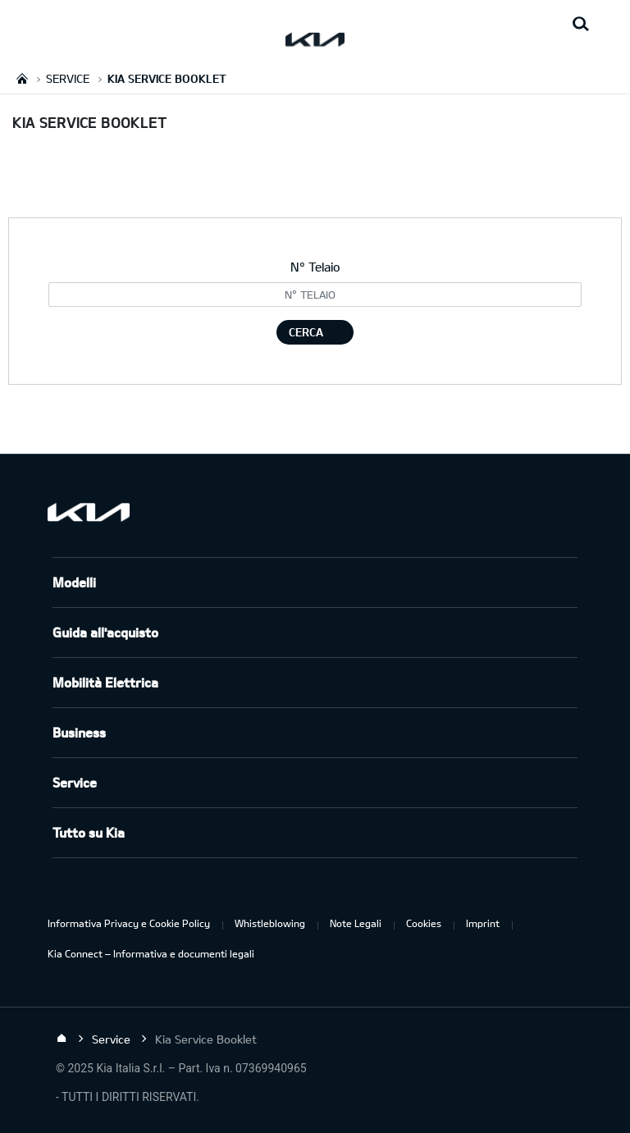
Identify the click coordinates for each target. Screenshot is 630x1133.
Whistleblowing (270, 923)
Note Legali (355, 923)
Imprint (483, 923)
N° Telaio (315, 266)
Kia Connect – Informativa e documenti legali (151, 953)
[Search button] (581, 24)
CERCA (306, 332)
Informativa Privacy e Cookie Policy (129, 923)
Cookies (423, 923)
